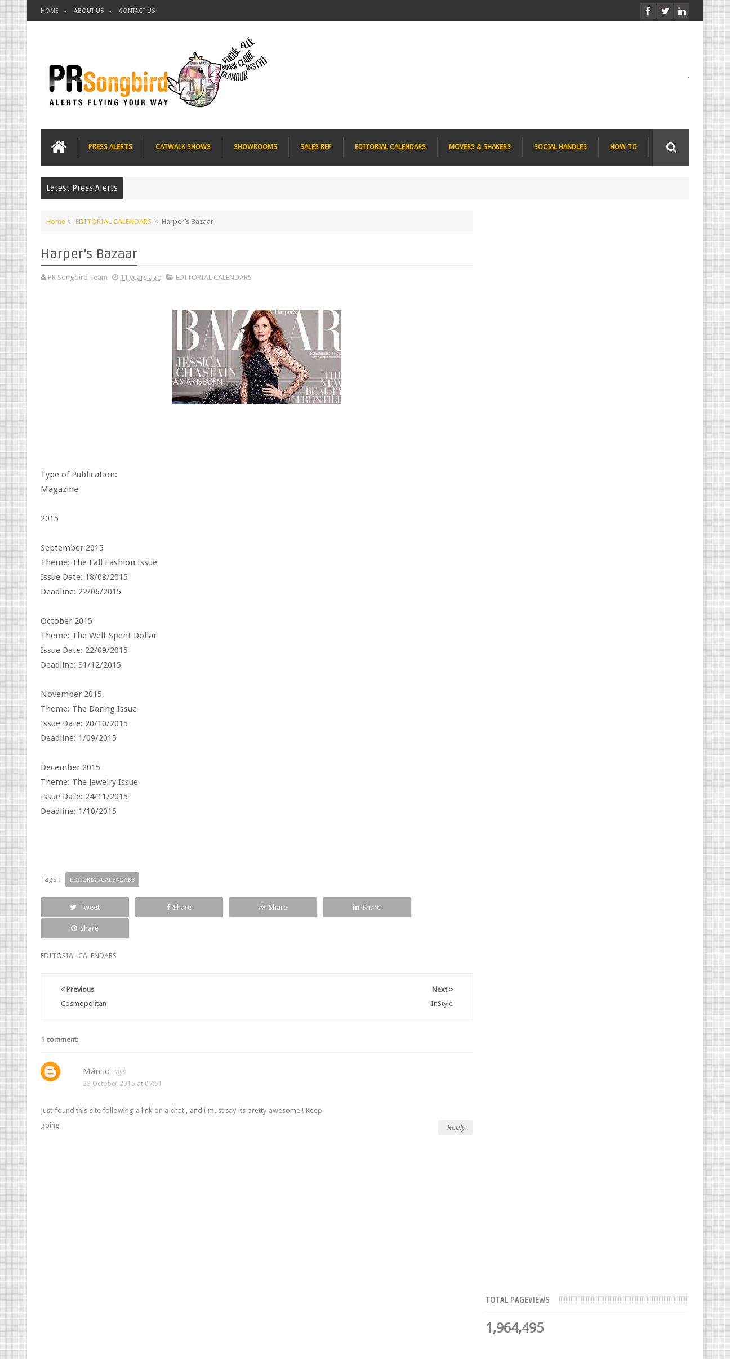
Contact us (661, 1307)
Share (167, 906)
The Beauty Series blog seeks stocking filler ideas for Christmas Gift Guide (612, 570)
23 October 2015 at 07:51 (122, 1062)
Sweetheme (670, 1341)
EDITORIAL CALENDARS (390, 147)
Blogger (593, 1341)
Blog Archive (656, 346)
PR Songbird (133, 1341)
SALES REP (316, 147)
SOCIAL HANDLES (560, 147)
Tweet (81, 906)
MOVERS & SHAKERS (480, 147)
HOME (50, 11)
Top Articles (527, 346)
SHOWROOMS (255, 147)
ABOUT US (89, 11)
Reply (451, 1106)
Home (55, 221)
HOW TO (623, 147)
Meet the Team (592, 346)
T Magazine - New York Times (601, 698)
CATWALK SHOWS (183, 147)
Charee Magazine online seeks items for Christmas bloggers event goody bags (616, 640)
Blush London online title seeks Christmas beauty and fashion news (606, 501)
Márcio (96, 1050)
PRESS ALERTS (110, 147)
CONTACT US (137, 11)
